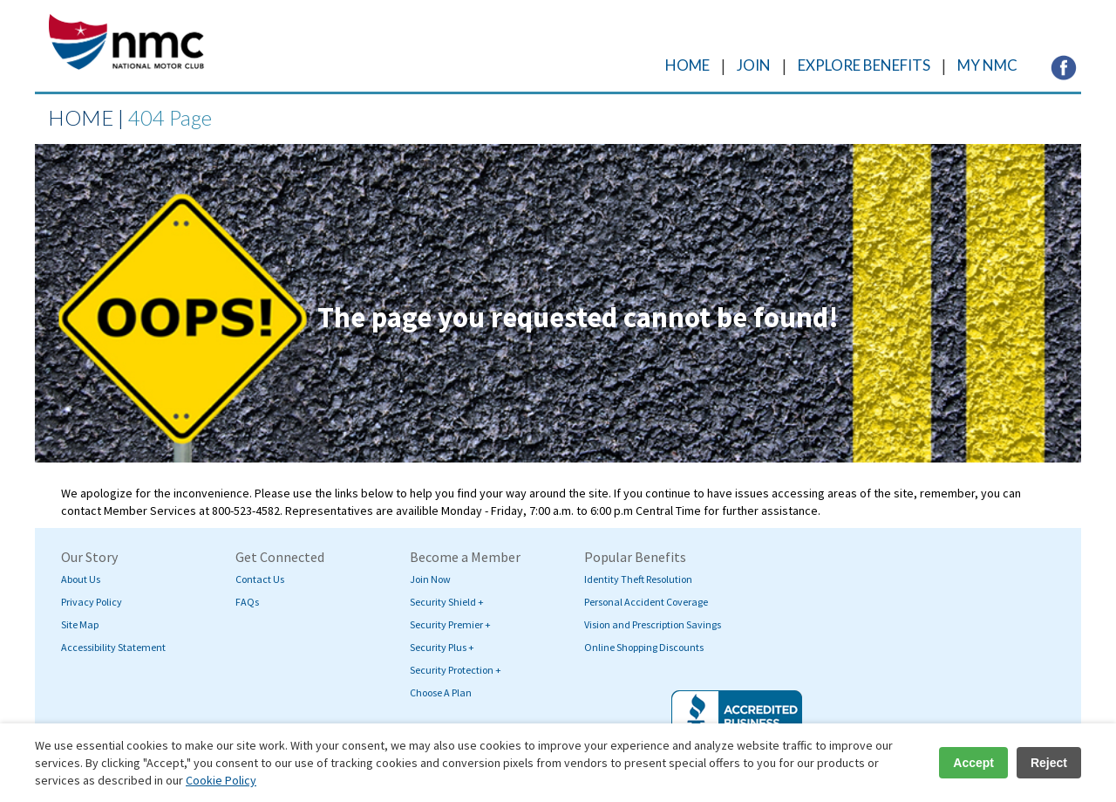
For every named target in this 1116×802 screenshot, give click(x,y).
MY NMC (987, 65)
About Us (80, 579)
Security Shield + (447, 601)
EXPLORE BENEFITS (864, 65)
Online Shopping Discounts (644, 647)
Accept (973, 763)
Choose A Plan (441, 692)
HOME (687, 65)
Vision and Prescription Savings (652, 624)
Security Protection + (455, 669)
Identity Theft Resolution (638, 579)
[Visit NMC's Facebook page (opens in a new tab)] (1064, 66)
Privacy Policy (91, 601)
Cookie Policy (221, 780)
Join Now (430, 579)
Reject (1049, 763)
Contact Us (259, 579)
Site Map (80, 624)
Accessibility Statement (113, 647)
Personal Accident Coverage (646, 601)
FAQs (247, 601)
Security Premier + (450, 624)
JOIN (754, 65)
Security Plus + (442, 647)
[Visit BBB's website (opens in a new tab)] (736, 720)
